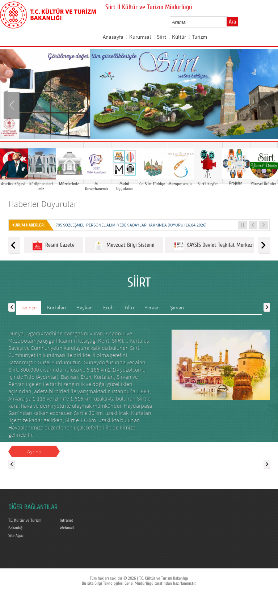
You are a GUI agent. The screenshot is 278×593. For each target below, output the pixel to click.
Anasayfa (113, 36)
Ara (232, 21)
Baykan (84, 307)
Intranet (66, 520)
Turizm (199, 36)
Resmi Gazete (54, 245)
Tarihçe (29, 307)
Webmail (67, 527)
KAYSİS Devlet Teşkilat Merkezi (214, 245)
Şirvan (177, 307)
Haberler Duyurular (42, 203)
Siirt (161, 36)
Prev (13, 104)
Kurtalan (56, 307)
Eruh (108, 307)
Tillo (129, 307)
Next (265, 104)
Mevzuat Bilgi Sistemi (124, 245)
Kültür (179, 36)
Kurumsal (140, 36)
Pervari (152, 307)
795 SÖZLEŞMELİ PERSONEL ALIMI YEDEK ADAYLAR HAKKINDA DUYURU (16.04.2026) (131, 225)
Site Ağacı (16, 535)
